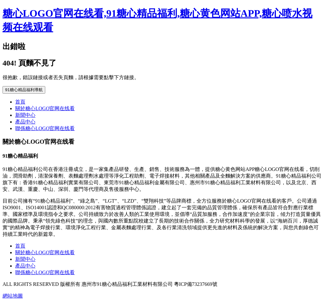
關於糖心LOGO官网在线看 (45, 108)
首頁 (20, 101)
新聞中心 (25, 115)
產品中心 (25, 121)
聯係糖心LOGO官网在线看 (45, 128)
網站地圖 (13, 296)
